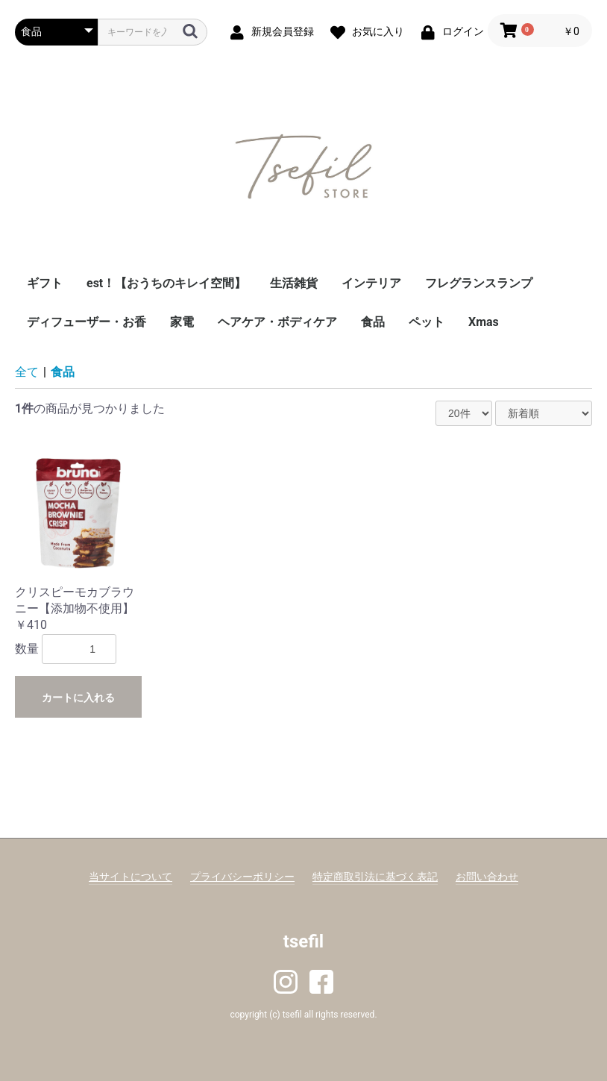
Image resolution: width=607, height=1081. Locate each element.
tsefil (303, 941)
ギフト (45, 283)
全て (27, 372)
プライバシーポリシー (242, 877)
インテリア (371, 283)
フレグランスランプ (478, 283)
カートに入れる (78, 698)
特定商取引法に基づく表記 (375, 877)
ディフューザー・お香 (86, 322)
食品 (373, 322)
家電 (182, 322)
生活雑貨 (294, 283)
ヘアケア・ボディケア (277, 322)
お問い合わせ (487, 877)
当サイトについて (130, 877)
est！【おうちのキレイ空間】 (166, 283)
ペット (426, 322)
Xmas (483, 322)
